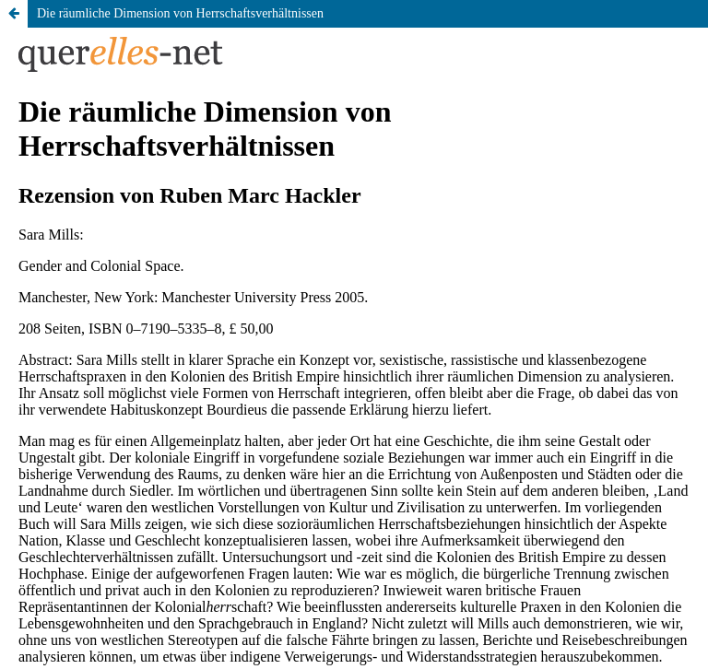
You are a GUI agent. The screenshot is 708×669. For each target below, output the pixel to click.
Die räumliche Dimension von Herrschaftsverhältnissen (180, 13)
